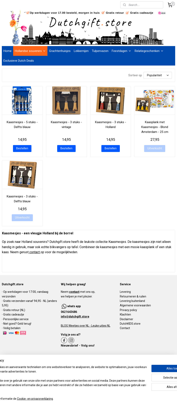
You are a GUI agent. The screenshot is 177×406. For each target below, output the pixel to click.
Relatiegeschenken (149, 51)
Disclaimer (126, 319)
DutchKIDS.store (130, 323)
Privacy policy (128, 310)
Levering (125, 291)
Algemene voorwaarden (135, 305)
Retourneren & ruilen (133, 296)
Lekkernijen (81, 51)
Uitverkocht (154, 148)
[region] (62, 381)
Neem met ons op (77, 291)
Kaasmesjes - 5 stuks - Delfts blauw (22, 124)
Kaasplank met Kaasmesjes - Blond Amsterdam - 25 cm (154, 127)
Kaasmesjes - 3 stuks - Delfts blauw (22, 198)
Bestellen (22, 148)
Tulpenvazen (100, 51)
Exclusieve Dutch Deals (18, 60)
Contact (125, 328)
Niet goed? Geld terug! (17, 323)
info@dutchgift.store (75, 316)
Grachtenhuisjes (60, 51)
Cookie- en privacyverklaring (63, 399)
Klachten (125, 314)
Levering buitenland (132, 301)
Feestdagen (121, 51)
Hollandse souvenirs (30, 51)
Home (7, 51)
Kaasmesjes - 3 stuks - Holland (110, 124)
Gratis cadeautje (14, 314)
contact (35, 252)
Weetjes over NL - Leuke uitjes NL (89, 325)
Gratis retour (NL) (14, 310)
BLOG (64, 325)
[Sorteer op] (158, 75)
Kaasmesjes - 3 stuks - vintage (66, 124)
